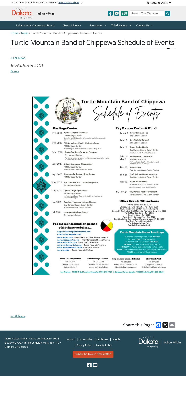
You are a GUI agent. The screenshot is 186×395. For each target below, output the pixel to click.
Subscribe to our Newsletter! (93, 354)
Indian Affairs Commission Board (35, 25)
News (24, 33)
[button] (110, 14)
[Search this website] (167, 13)
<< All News (18, 58)
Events (15, 71)
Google (116, 339)
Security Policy (103, 345)
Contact (70, 339)
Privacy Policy (84, 345)
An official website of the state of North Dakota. (45, 2)
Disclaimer (102, 339)
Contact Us (142, 25)
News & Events (72, 25)
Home (14, 33)
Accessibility (85, 339)
